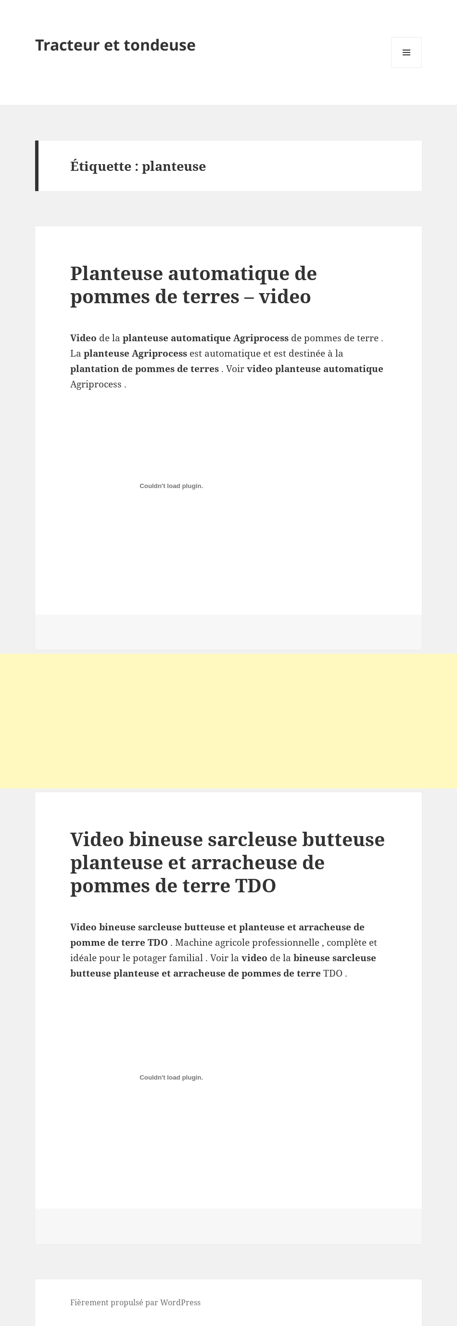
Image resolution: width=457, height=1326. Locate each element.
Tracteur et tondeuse (115, 44)
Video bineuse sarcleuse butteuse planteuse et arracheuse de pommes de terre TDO (227, 862)
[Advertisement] (228, 721)
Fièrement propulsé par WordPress (135, 1302)
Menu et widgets (407, 67)
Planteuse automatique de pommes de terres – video (193, 284)
